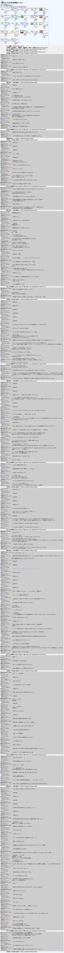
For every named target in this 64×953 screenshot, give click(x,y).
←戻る (2, 1)
